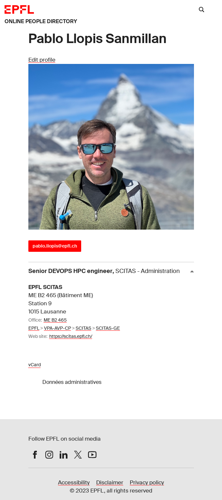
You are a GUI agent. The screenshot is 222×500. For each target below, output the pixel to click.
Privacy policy (147, 482)
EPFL (33, 328)
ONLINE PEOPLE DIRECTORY (41, 21)
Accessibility (74, 482)
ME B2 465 (55, 320)
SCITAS (83, 328)
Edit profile (41, 59)
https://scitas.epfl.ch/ (70, 336)
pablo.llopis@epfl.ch (55, 246)
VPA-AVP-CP (57, 328)
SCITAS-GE (108, 328)
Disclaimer (109, 482)
